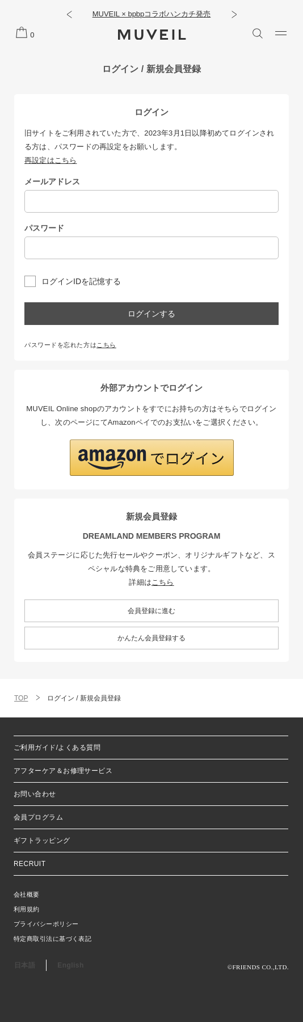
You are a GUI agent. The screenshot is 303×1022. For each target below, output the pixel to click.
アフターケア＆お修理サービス (63, 771)
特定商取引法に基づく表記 (52, 938)
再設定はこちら (50, 160)
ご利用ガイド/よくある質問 (57, 747)
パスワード (44, 228)
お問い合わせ (35, 794)
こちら (106, 344)
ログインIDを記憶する (81, 281)
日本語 (24, 965)
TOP (21, 698)
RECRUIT (29, 864)
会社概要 (27, 894)
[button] (68, 14)
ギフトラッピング (42, 840)
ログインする (151, 313)
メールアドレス (52, 181)
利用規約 (27, 909)
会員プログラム (38, 817)
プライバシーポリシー (46, 923)
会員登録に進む (151, 611)
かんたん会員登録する (151, 638)
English (70, 965)
